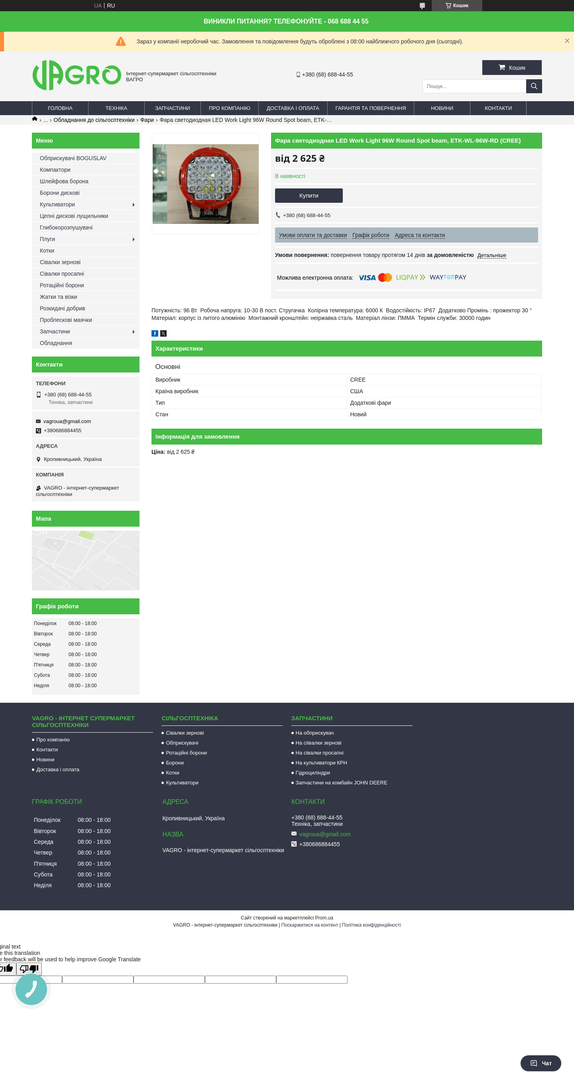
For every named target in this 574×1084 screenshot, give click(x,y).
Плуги (47, 239)
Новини (442, 108)
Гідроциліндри (313, 773)
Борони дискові (60, 193)
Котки (47, 250)
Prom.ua (324, 918)
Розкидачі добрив (62, 308)
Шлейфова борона (64, 181)
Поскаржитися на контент (309, 925)
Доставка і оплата (293, 108)
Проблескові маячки (66, 320)
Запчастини (172, 108)
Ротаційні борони (62, 285)
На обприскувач (315, 733)
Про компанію (229, 108)
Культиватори (57, 204)
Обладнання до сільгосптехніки (94, 120)
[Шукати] (534, 86)
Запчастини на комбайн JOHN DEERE (341, 783)
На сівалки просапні (320, 753)
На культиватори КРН (321, 763)
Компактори (55, 170)
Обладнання (56, 343)
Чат (541, 1063)
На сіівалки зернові (319, 743)
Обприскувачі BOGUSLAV (73, 158)
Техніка (117, 108)
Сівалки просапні (62, 274)
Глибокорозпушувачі (66, 227)
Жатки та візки (58, 297)
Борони (175, 763)
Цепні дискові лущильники (74, 216)
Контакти (498, 108)
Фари (147, 120)
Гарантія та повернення (371, 108)
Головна (60, 108)
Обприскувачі (182, 743)
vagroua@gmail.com (67, 421)
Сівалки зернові (60, 262)
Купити (308, 195)
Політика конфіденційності (371, 925)
